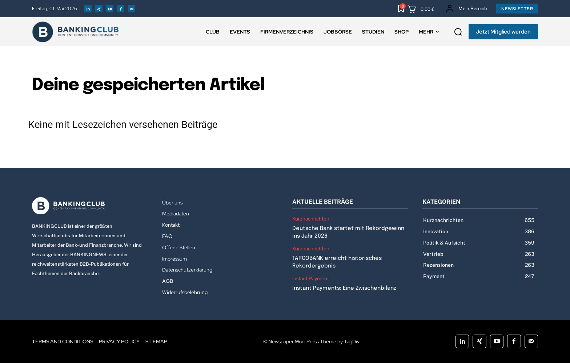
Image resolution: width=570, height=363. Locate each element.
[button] (458, 32)
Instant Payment (310, 279)
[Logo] (90, 206)
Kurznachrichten (310, 219)
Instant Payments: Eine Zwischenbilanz (344, 288)
